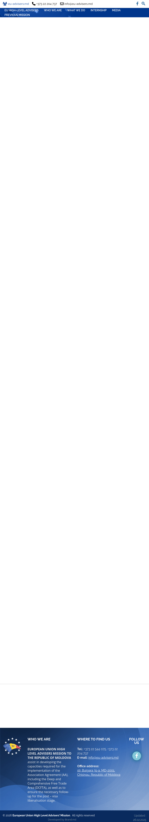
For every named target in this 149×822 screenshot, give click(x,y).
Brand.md (70, 816)
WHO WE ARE (53, 10)
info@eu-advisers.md (103, 755)
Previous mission (17, 15)
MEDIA (116, 10)
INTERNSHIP (99, 10)
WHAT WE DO (76, 10)
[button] (143, 2)
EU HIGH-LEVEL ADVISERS (21, 10)
